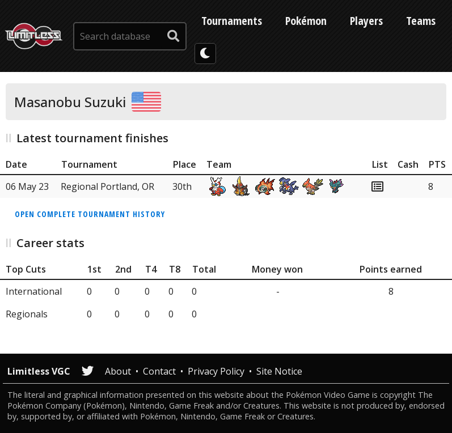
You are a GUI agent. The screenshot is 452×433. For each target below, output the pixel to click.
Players (366, 20)
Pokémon (306, 20)
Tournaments (231, 20)
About (118, 371)
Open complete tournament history (90, 214)
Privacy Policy (216, 371)
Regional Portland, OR (107, 186)
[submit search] (173, 36)
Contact (159, 371)
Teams (421, 20)
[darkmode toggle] (205, 53)
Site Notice (279, 371)
